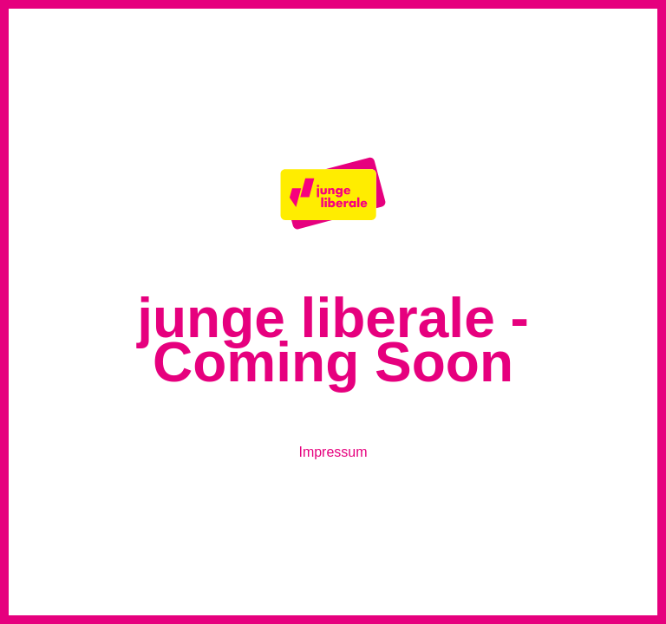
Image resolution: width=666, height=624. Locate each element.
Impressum (332, 452)
